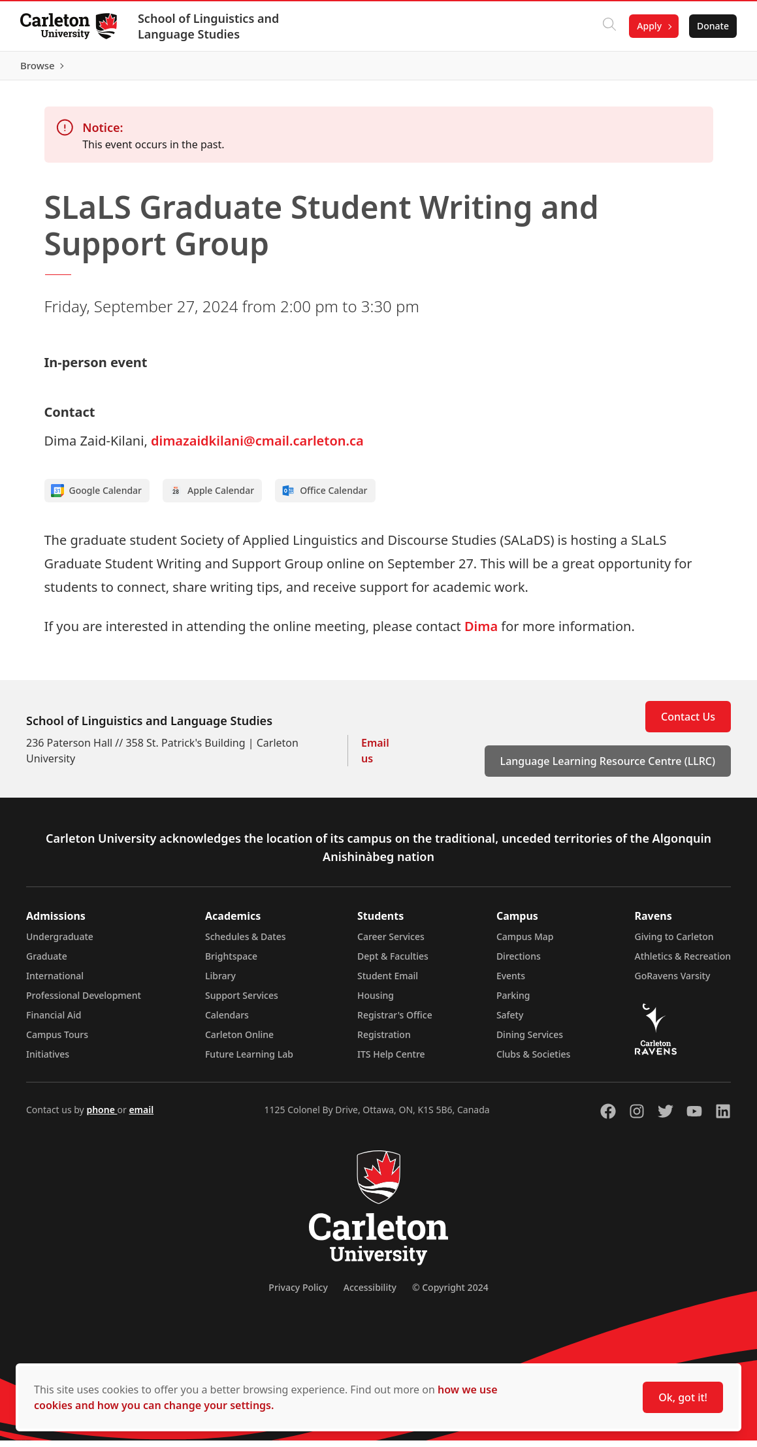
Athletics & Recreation (683, 962)
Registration (384, 1041)
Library (220, 982)
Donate (712, 26)
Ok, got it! (682, 1397)
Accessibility (370, 1294)
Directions (518, 962)
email (141, 1116)
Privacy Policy (297, 1294)
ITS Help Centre (391, 1060)
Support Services (241, 1002)
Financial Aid (53, 1021)
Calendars (227, 1021)
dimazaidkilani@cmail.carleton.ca (257, 447)
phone (101, 1116)
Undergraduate (59, 943)
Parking (513, 1002)
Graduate (46, 962)
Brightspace (231, 962)
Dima (481, 633)
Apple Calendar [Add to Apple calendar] (211, 497)
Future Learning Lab (249, 1060)
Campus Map (525, 943)
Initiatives (47, 1060)
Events (510, 982)
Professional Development (83, 1002)
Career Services (391, 943)
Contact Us (688, 723)
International (55, 982)
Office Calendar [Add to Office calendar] (324, 497)
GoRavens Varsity (673, 982)
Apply (648, 26)
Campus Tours (57, 1041)
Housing (375, 1002)
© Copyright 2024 (450, 1294)
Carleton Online (239, 1041)
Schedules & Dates (245, 943)
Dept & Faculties (392, 962)
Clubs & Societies (533, 1060)
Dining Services (529, 1041)
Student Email (387, 982)
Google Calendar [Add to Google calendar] (96, 497)
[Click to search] (608, 26)
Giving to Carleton (674, 943)
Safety (510, 1021)
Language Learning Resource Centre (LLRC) (607, 767)
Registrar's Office (394, 1021)
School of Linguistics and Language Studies (209, 26)
